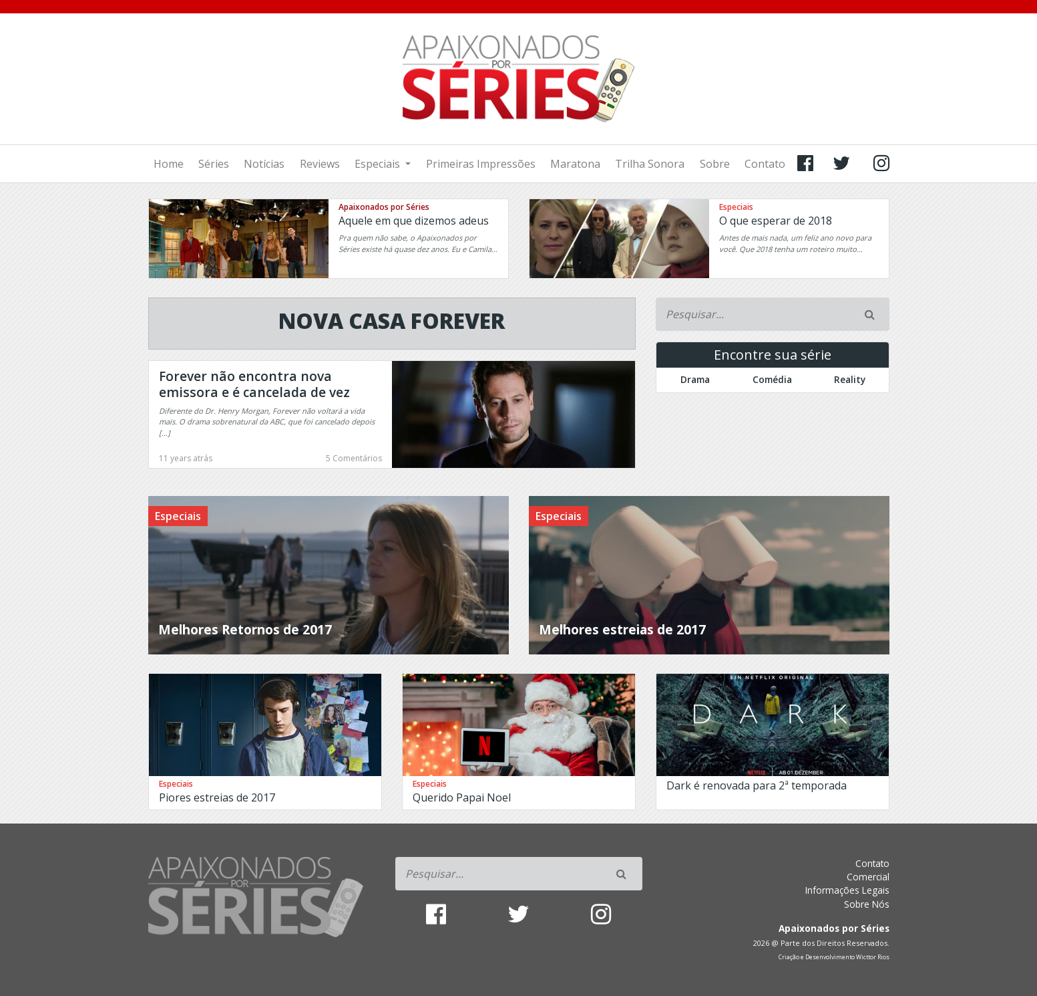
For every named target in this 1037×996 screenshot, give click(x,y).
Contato (765, 163)
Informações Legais (847, 890)
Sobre (715, 163)
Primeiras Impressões (481, 163)
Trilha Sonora (649, 163)
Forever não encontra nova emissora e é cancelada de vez (254, 384)
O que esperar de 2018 (775, 220)
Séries (213, 163)
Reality (849, 379)
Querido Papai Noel (462, 797)
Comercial (868, 876)
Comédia (772, 379)
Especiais (379, 163)
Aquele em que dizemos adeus (414, 220)
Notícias (264, 163)
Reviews (320, 163)
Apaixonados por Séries (384, 207)
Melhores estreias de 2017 (622, 629)
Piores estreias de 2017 (217, 797)
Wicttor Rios (872, 957)
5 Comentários (354, 458)
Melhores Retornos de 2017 (245, 629)
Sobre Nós (866, 904)
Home (169, 163)
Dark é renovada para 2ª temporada (756, 785)
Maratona (575, 163)
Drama (695, 379)
